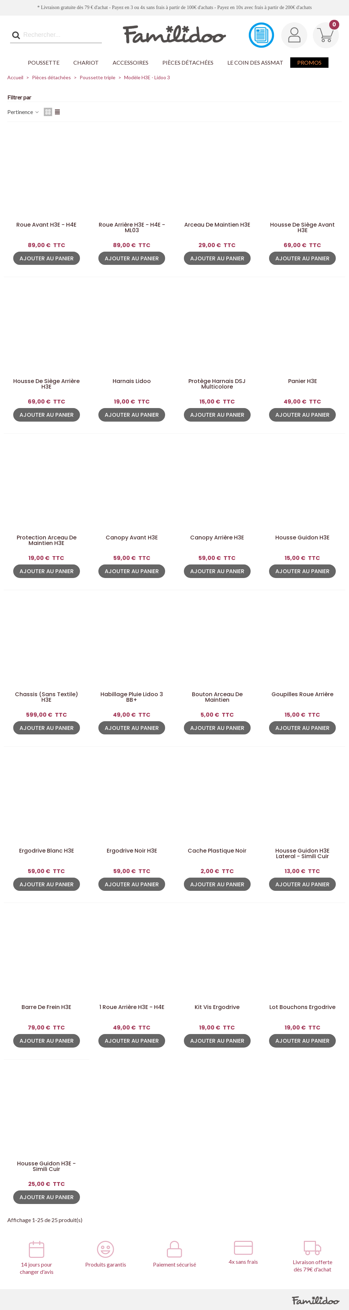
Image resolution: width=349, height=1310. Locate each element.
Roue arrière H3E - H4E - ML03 (132, 227)
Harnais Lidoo (132, 381)
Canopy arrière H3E (217, 537)
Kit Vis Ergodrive (217, 1007)
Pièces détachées (187, 62)
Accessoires (130, 62)
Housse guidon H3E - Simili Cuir (46, 1166)
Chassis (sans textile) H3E (46, 697)
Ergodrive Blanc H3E (46, 851)
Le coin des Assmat (255, 62)
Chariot (86, 62)
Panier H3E (302, 381)
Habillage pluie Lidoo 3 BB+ (131, 697)
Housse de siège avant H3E (302, 227)
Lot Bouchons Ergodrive (302, 1007)
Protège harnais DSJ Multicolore (217, 384)
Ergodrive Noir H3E (132, 851)
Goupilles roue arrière (302, 694)
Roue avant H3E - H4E (46, 225)
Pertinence (23, 111)
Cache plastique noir (217, 851)
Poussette (43, 62)
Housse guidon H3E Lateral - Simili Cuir (302, 853)
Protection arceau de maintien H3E (46, 540)
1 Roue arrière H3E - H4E (131, 1007)
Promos (309, 62)
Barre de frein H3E (46, 1007)
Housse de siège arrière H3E (46, 384)
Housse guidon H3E (302, 537)
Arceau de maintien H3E (217, 225)
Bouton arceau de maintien (217, 697)
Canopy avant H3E (132, 537)
